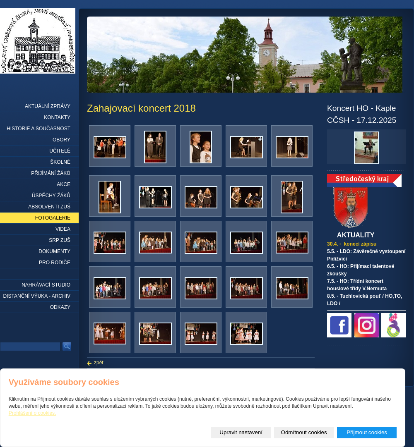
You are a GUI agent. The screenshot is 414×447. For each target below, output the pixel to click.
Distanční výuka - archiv (36, 296)
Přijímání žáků (50, 173)
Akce (63, 184)
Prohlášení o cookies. (32, 413)
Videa (62, 229)
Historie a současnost (38, 128)
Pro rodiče (54, 262)
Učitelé (59, 151)
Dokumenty (54, 251)
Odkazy (60, 307)
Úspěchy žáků (51, 195)
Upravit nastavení (240, 432)
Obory (61, 140)
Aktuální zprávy (47, 106)
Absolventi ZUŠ (49, 207)
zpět (99, 363)
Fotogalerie (52, 218)
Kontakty (57, 117)
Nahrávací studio (46, 285)
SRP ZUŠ (59, 240)
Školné (60, 162)
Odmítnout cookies (304, 432)
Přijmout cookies (367, 432)
